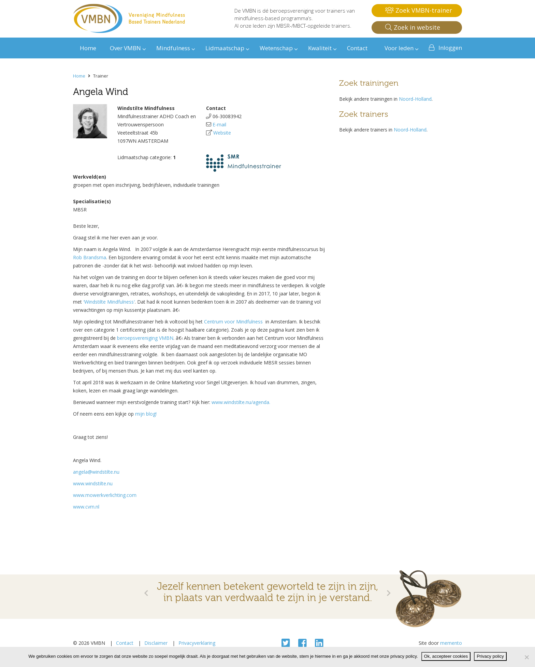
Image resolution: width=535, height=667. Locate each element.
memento (451, 643)
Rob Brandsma (89, 257)
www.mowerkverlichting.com (104, 495)
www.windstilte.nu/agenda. (241, 402)
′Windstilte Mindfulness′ (109, 301)
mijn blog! (146, 414)
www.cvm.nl (86, 506)
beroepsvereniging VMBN (145, 338)
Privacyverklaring (196, 643)
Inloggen (450, 48)
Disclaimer (156, 643)
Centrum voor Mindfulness (234, 321)
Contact (124, 643)
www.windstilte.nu (93, 483)
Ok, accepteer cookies (446, 656)
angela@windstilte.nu (96, 472)
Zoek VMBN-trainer (418, 10)
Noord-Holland (415, 99)
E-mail (219, 124)
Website (222, 132)
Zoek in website (412, 27)
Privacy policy (490, 656)
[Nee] (526, 657)
